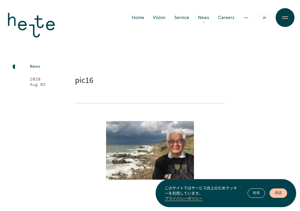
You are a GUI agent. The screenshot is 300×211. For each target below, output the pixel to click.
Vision (159, 17)
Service (181, 17)
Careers (226, 17)
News (203, 17)
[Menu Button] (285, 17)
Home (138, 17)
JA (264, 18)
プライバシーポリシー (184, 198)
